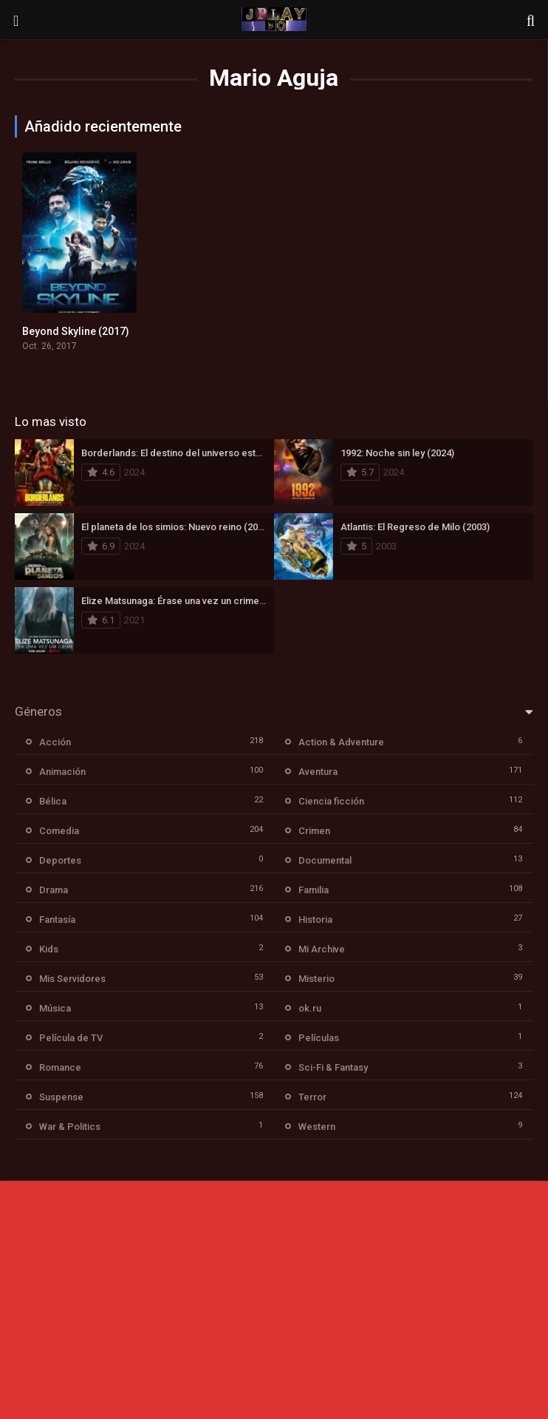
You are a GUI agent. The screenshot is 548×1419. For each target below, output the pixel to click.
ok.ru (309, 1008)
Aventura (318, 771)
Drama (53, 889)
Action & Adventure (341, 742)
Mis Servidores (72, 978)
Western (316, 1126)
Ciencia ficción (331, 801)
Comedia (59, 830)
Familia (313, 889)
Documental (325, 860)
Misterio (316, 978)
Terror (312, 1097)
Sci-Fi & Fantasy (333, 1067)
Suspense (61, 1097)
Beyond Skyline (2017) (75, 331)
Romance (60, 1067)
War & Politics (69, 1126)
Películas (318, 1037)
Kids (48, 949)
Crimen (314, 830)
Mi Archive (321, 949)
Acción (55, 742)
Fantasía (57, 919)
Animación (62, 771)
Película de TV (71, 1037)
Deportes (60, 860)
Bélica (52, 801)
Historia (315, 919)
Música (55, 1008)
